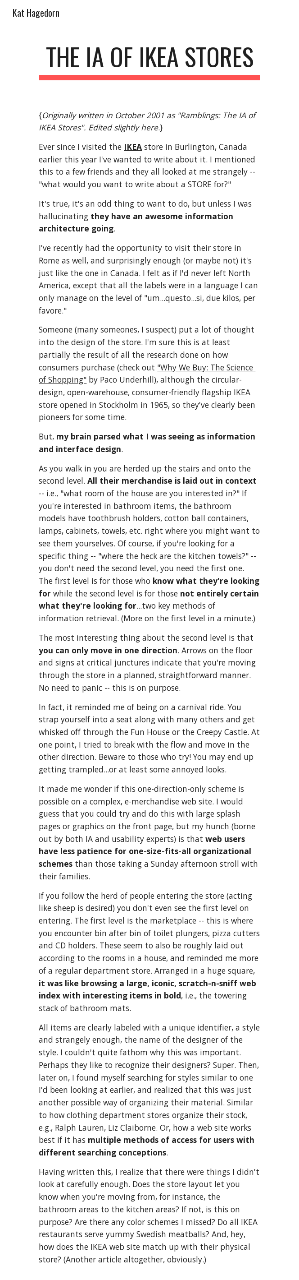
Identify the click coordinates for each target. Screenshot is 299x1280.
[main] (149, 61)
